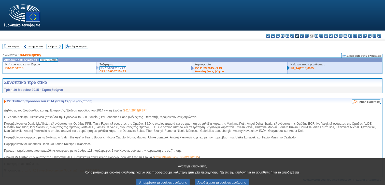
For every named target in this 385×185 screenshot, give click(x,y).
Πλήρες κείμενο (78, 46)
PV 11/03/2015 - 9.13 (208, 68)
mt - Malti (341, 36)
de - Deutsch (287, 36)
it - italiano (321, 36)
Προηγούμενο (35, 46)
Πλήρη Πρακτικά (369, 101)
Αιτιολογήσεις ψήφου (209, 71)
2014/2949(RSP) (30, 55)
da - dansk (282, 36)
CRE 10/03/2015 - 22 (112, 71)
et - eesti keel (292, 36)
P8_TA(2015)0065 (302, 68)
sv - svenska (379, 36)
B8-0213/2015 (14, 68)
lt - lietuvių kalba (331, 36)
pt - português (355, 36)
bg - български (268, 36)
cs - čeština (278, 36)
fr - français (307, 36)
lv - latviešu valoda (326, 36)
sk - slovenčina (365, 36)
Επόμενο (52, 46)
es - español (273, 36)
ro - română (360, 36)
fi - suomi (374, 36)
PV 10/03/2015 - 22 (113, 68)
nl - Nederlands (345, 36)
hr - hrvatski (316, 36)
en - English (302, 36)
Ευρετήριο (13, 46)
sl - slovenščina (370, 36)
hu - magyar (336, 36)
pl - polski (350, 36)
